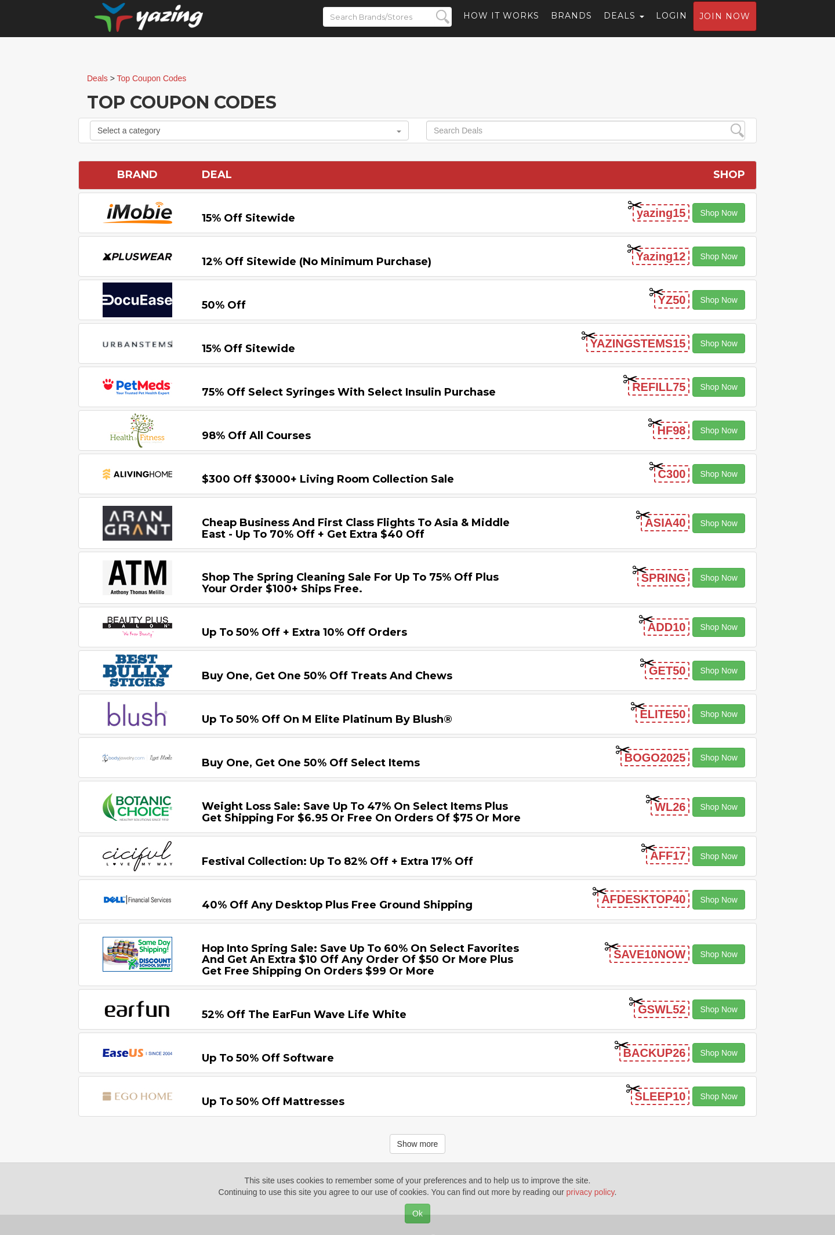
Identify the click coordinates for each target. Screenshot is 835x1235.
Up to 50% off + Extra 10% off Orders (304, 632)
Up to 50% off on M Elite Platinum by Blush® (327, 719)
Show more (417, 1144)
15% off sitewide (248, 218)
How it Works (501, 26)
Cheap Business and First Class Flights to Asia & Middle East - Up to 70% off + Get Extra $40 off (356, 528)
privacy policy (591, 1192)
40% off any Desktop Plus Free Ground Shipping (337, 905)
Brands (571, 26)
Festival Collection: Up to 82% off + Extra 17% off (337, 861)
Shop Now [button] (719, 213)
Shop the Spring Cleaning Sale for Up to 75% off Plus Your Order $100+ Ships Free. (350, 583)
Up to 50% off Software (268, 1058)
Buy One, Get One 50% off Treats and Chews (327, 675)
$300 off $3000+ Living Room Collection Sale (328, 479)
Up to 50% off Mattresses (273, 1101)
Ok (417, 1213)
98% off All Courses (256, 435)
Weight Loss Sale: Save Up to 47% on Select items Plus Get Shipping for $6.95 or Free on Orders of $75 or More (361, 812)
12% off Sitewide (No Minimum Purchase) (316, 261)
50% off (224, 305)
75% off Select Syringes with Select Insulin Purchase (349, 392)
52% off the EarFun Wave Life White (304, 1014)
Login (671, 26)
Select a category (249, 130)
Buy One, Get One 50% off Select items (311, 762)
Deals (624, 26)
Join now (724, 26)
